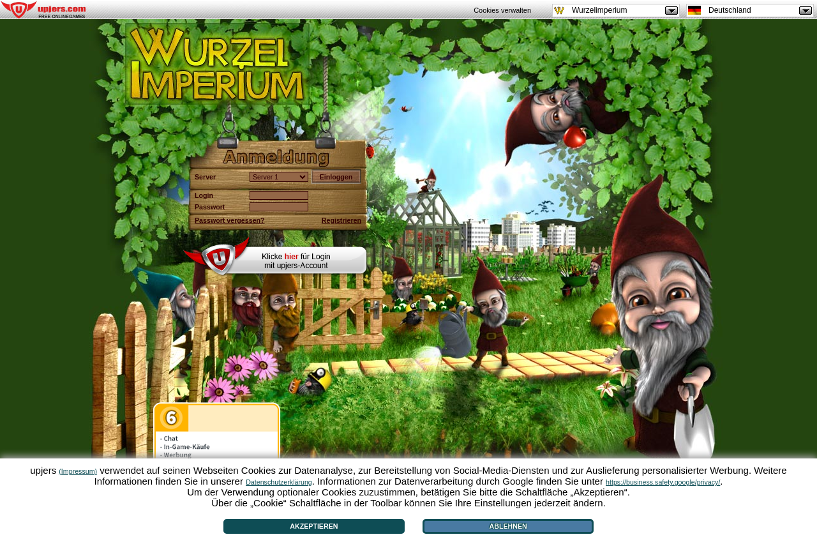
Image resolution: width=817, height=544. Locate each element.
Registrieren (341, 220)
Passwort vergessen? (230, 220)
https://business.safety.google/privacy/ (663, 482)
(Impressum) (78, 471)
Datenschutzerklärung (279, 482)
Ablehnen (508, 526)
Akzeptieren (314, 526)
